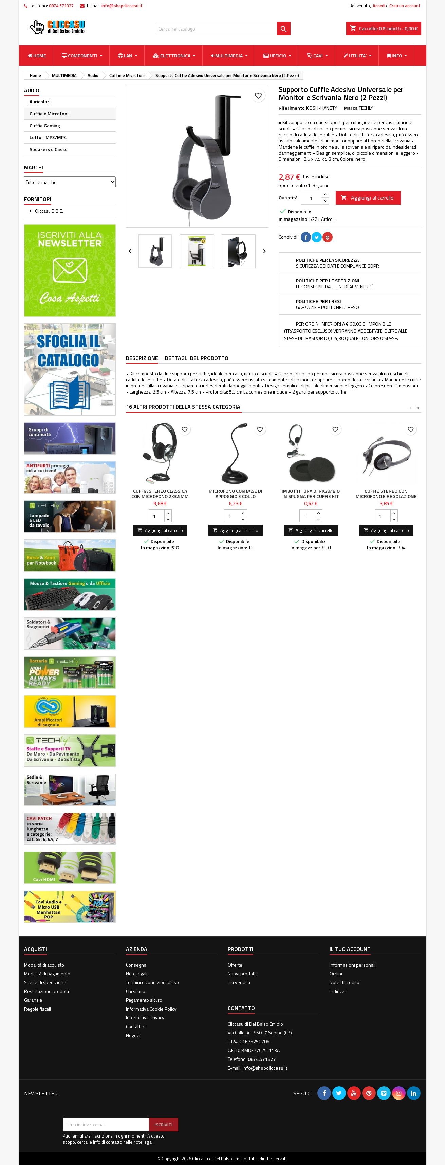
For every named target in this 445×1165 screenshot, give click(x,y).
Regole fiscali (37, 1008)
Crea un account (405, 5)
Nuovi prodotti (242, 973)
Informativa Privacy (145, 1017)
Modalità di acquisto (44, 964)
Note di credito (344, 982)
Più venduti (239, 982)
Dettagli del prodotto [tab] (196, 358)
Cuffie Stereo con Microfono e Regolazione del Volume (386, 496)
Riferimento (292, 108)
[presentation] (114, 1101)
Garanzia (33, 1000)
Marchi (33, 167)
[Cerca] (223, 28)
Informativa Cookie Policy (151, 1008)
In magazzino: (293, 219)
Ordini (336, 973)
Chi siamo (135, 991)
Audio (31, 90)
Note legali (136, 973)
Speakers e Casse (49, 149)
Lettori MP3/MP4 (48, 137)
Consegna (136, 964)
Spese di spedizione (45, 982)
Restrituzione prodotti (46, 991)
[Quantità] (311, 198)
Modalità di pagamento (47, 973)
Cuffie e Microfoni (49, 113)
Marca (351, 108)
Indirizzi (338, 991)
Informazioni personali (352, 964)
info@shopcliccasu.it (122, 5)
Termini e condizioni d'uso (152, 982)
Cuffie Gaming (45, 125)
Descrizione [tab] (142, 358)
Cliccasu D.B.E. (48, 210)
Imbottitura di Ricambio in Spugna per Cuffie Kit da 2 (311, 496)
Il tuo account (350, 949)
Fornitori (37, 199)
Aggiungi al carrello (367, 198)
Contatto (241, 1008)
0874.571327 (61, 5)
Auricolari (40, 101)
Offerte (235, 964)
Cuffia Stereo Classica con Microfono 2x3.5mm (160, 493)
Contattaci (136, 1026)
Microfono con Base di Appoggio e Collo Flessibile (235, 496)
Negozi (133, 1035)
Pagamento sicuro (144, 1000)
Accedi (379, 5)
